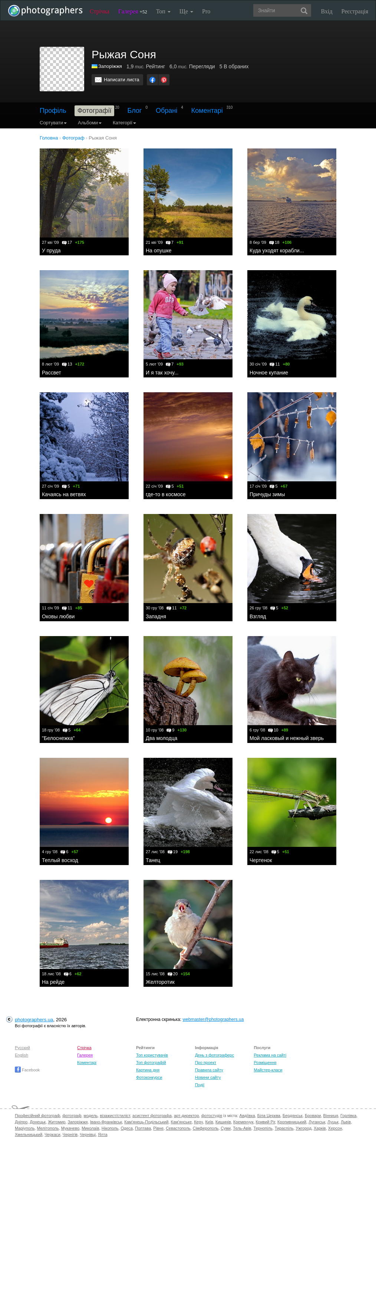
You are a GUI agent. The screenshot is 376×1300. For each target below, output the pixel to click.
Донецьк (38, 1122)
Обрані (166, 110)
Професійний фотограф (37, 1115)
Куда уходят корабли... (277, 250)
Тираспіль (284, 1128)
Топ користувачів (152, 1055)
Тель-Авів (242, 1128)
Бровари (313, 1115)
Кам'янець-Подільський (146, 1122)
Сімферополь (205, 1128)
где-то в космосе (166, 494)
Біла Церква (268, 1115)
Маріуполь (24, 1128)
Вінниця (330, 1115)
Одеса (126, 1128)
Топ (163, 11)
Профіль (53, 110)
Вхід (327, 11)
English (21, 1055)
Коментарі (207, 110)
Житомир (56, 1122)
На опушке (158, 250)
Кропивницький (291, 1122)
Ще (186, 11)
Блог (135, 110)
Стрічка (99, 11)
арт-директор (186, 1115)
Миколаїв (90, 1128)
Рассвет (51, 373)
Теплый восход (60, 860)
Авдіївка (247, 1115)
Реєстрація (355, 11)
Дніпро (21, 1122)
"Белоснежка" (58, 738)
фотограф (71, 1115)
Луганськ (317, 1122)
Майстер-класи (268, 1070)
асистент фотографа (152, 1115)
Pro (206, 11)
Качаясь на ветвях (64, 494)
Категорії (124, 122)
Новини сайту (208, 1077)
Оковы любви (58, 616)
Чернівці (88, 1134)
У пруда (51, 250)
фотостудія (211, 1115)
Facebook (27, 1070)
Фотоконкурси (149, 1077)
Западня (156, 616)
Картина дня (147, 1070)
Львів (346, 1122)
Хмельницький (28, 1134)
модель (91, 1115)
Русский (22, 1047)
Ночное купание (269, 373)
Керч (198, 1122)
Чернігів (70, 1134)
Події (200, 1085)
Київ (209, 1122)
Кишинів (223, 1122)
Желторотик (160, 982)
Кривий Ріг (265, 1122)
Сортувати (53, 122)
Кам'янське (181, 1122)
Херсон (335, 1128)
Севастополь (178, 1128)
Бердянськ (293, 1115)
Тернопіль (263, 1128)
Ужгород (303, 1128)
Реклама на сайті (270, 1055)
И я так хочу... (162, 373)
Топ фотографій (151, 1062)
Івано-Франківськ (106, 1122)
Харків (320, 1128)
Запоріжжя (110, 66)
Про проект (205, 1062)
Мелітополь (48, 1128)
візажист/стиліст (115, 1115)
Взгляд (258, 616)
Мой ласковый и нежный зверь (287, 738)
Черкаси (52, 1134)
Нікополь (110, 1128)
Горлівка (348, 1115)
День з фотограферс (214, 1055)
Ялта (102, 1134)
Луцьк (333, 1122)
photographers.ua (34, 1019)
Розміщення (265, 1062)
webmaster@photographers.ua (213, 1019)
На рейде (53, 982)
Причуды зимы (267, 494)
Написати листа (121, 79)
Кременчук (243, 1122)
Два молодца (161, 738)
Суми (226, 1128)
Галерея (132, 11)
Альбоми (90, 122)
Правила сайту (209, 1070)
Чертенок (261, 860)
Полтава (143, 1128)
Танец (153, 860)
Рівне (158, 1128)
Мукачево (70, 1128)
